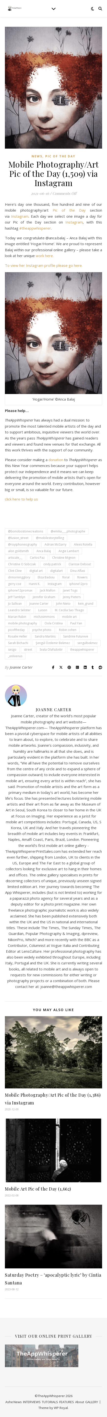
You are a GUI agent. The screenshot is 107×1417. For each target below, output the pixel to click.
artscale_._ (15, 558)
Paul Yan (76, 623)
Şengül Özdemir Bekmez (53, 643)
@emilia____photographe (68, 531)
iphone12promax (20, 590)
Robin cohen (67, 630)
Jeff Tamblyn (16, 597)
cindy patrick (52, 564)
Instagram (19, 216)
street (28, 649)
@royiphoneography (22, 544)
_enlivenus (15, 656)
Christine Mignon (63, 558)
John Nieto (63, 603)
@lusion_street (18, 538)
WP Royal (61, 1408)
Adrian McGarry (55, 544)
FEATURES (66, 1402)
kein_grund (85, 603)
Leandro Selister (19, 610)
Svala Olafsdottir (51, 649)
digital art (36, 571)
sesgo (12, 649)
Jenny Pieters (72, 597)
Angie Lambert (69, 551)
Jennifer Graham (44, 597)
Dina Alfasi (77, 571)
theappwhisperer (82, 649)
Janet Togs (70, 590)
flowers (82, 577)
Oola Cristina (54, 623)
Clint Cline (15, 571)
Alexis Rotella (83, 544)
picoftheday (16, 630)
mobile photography (22, 623)
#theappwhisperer (35, 228)
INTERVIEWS (32, 1402)
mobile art (69, 617)
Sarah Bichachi (18, 643)
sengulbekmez (87, 643)
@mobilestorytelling (50, 538)
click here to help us (21, 499)
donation (55, 459)
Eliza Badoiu (46, 577)
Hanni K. (34, 584)
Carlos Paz (37, 558)
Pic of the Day (60, 156)
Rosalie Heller (17, 636)
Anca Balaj (43, 551)
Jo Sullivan (15, 603)
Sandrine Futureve (75, 636)
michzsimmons (44, 617)
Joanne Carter (38, 603)
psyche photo (41, 630)
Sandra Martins (45, 636)
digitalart (56, 571)
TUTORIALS (50, 1402)
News (37, 156)
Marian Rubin (17, 617)
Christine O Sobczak (22, 564)
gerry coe (14, 584)
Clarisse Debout (80, 564)
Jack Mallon (47, 590)
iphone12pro (78, 584)
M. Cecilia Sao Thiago (69, 610)
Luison (42, 610)
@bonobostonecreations (25, 531)
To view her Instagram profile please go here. (44, 265)
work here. (45, 255)
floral (66, 577)
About (79, 1402)
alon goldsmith (18, 551)
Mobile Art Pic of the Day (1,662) (38, 1189)
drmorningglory (19, 577)
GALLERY (91, 1402)
